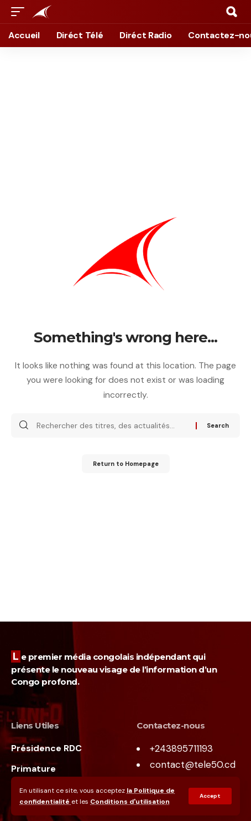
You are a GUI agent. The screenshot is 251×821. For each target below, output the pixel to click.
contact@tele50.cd (193, 764)
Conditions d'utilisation (130, 801)
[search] (231, 11)
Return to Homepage (126, 464)
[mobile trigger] (20, 11)
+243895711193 (181, 748)
